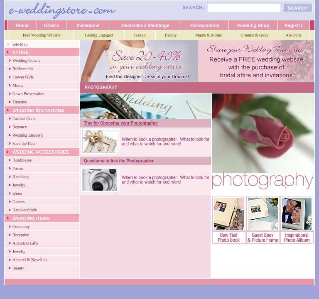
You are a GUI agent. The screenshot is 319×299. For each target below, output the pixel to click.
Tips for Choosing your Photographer (121, 123)
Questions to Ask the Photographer (119, 161)
